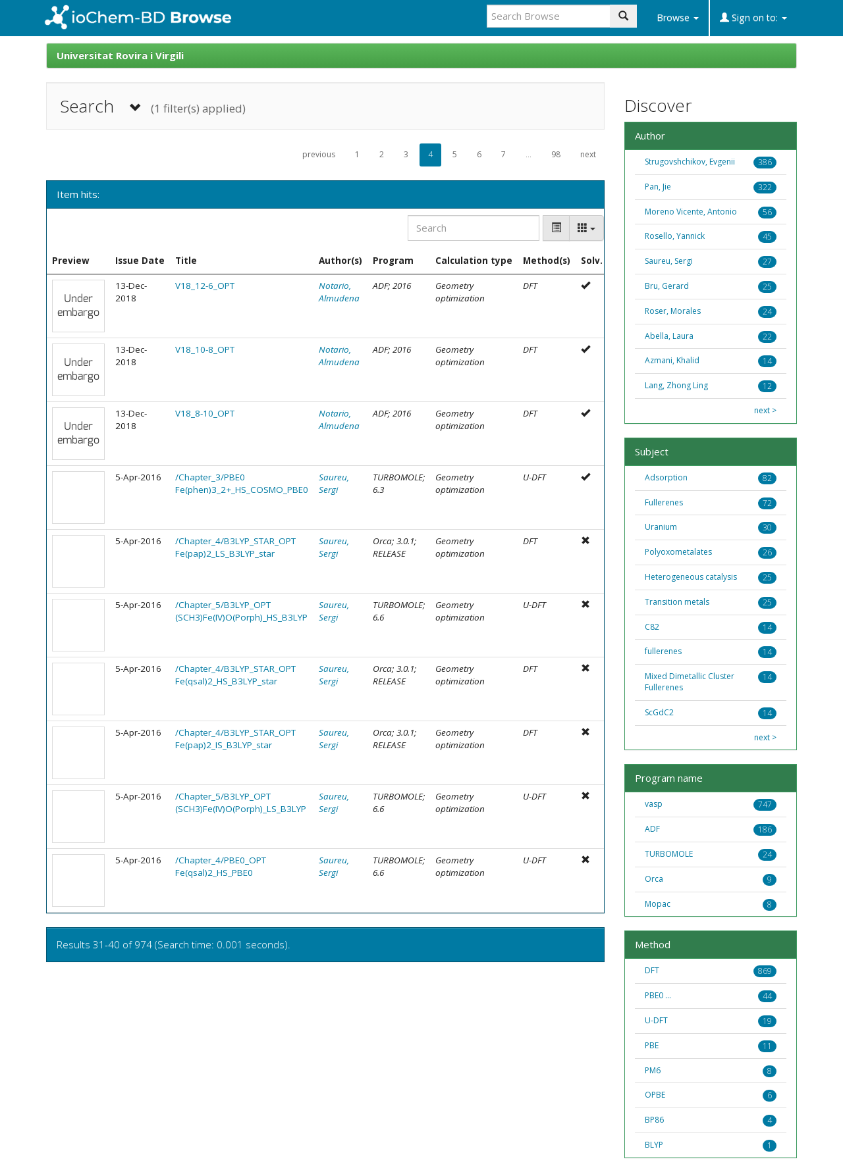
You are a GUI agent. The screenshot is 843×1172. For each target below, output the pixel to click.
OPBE (655, 1094)
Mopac (657, 903)
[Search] (473, 228)
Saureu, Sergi (334, 483)
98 (555, 154)
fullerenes (663, 651)
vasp (654, 803)
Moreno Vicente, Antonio (691, 211)
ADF (652, 828)
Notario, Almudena (339, 292)
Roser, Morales (673, 311)
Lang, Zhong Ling (676, 385)
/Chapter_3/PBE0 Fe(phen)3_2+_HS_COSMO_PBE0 (241, 483)
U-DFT (656, 1020)
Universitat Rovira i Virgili (120, 55)
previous (318, 154)
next (588, 154)
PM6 (653, 1070)
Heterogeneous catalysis (691, 576)
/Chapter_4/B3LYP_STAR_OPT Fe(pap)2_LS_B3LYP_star (235, 547)
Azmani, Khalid (672, 360)
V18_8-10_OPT (204, 413)
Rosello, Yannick (675, 236)
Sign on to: (753, 17)
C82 (652, 626)
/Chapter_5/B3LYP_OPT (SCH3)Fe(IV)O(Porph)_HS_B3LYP (241, 611)
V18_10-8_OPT (204, 349)
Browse (678, 17)
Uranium (661, 526)
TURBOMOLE (669, 853)
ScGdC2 (659, 712)
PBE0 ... (658, 995)
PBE (652, 1045)
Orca (654, 878)
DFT (652, 970)
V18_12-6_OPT (204, 286)
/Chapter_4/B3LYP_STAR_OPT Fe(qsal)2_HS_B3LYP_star (235, 675)
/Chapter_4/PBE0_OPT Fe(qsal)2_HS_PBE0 (220, 866)
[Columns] (586, 228)
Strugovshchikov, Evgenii (690, 161)
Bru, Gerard (667, 286)
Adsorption (666, 477)
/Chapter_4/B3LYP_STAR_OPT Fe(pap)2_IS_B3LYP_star (235, 738)
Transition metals (677, 601)
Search (153, 106)
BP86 (654, 1119)
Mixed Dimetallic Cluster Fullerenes (689, 682)
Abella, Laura (669, 336)
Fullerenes (664, 502)
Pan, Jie (658, 186)
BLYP (654, 1144)
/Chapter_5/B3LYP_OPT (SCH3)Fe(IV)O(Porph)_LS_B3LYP (240, 802)
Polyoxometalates (678, 551)
